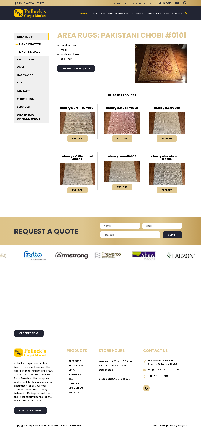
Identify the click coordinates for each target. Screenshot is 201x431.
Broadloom (98, 13)
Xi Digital (182, 425)
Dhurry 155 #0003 (167, 108)
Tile (132, 13)
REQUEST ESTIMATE (30, 410)
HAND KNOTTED (30, 44)
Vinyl (110, 13)
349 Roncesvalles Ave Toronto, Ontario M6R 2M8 (160, 362)
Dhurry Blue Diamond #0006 (166, 158)
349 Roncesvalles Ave (29, 3)
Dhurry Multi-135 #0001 (77, 108)
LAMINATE (141, 13)
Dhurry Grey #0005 (122, 156)
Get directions (29, 333)
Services (168, 13)
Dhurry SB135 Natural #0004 (77, 158)
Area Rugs (84, 13)
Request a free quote (76, 68)
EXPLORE (77, 138)
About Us (128, 3)
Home (117, 3)
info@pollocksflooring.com (161, 369)
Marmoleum (154, 13)
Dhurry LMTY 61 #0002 (122, 108)
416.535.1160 (169, 3)
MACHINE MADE (29, 52)
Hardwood (121, 13)
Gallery (179, 13)
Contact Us (143, 3)
